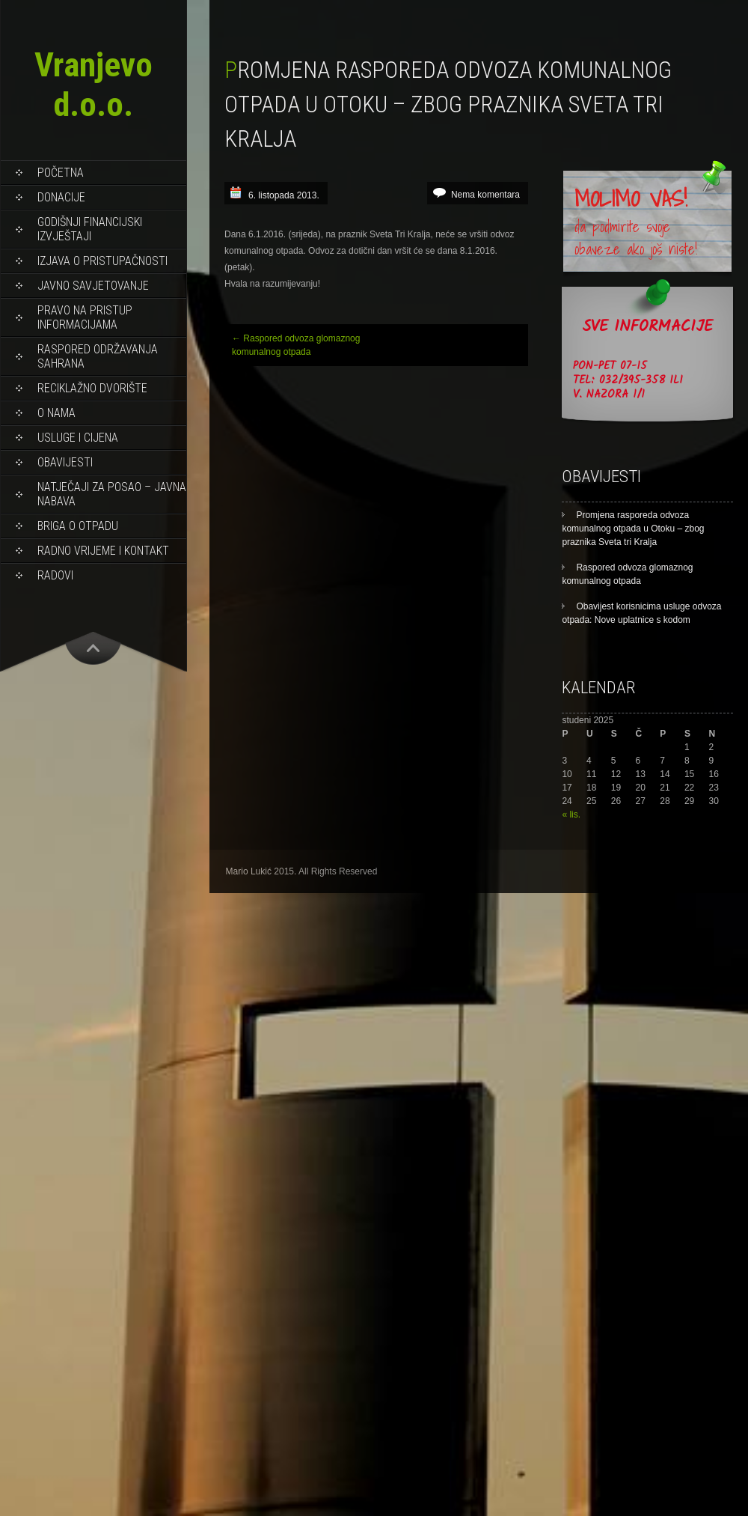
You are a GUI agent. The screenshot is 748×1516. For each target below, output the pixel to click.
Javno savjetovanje (93, 285)
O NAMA (56, 413)
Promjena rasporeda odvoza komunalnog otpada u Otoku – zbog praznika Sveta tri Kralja (633, 528)
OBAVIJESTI (65, 462)
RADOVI (55, 575)
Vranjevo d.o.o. (93, 84)
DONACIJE (61, 197)
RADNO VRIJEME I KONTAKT (103, 551)
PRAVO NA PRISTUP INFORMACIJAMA (84, 317)
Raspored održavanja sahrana (97, 356)
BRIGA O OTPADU (77, 526)
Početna (60, 172)
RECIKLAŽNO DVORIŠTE (92, 388)
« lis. (571, 814)
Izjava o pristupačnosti (102, 261)
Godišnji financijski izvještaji (89, 229)
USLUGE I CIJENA (77, 437)
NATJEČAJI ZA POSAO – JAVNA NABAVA (111, 494)
